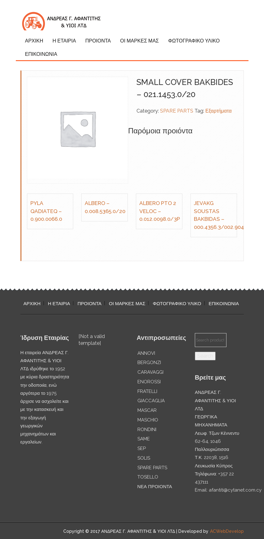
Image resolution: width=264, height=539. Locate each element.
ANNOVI (146, 353)
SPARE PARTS (176, 111)
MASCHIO (147, 420)
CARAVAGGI (150, 372)
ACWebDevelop (227, 531)
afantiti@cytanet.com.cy (235, 490)
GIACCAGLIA (151, 400)
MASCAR (147, 410)
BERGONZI (149, 362)
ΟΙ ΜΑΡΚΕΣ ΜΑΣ (139, 41)
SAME (143, 439)
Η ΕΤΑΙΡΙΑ (64, 41)
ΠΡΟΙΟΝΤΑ (98, 41)
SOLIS (143, 458)
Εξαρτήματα (218, 111)
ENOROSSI (149, 382)
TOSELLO (147, 477)
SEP (141, 448)
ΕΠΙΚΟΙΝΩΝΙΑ (41, 54)
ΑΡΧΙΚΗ (34, 41)
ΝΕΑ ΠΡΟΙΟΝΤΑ (154, 486)
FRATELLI (147, 391)
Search (205, 356)
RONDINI (146, 429)
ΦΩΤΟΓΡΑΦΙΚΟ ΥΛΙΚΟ (194, 41)
